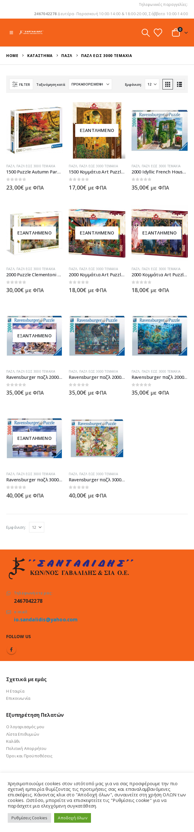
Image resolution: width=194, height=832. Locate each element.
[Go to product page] (34, 130)
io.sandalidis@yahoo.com (46, 619)
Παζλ (10, 166)
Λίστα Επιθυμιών (22, 734)
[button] (11, 32)
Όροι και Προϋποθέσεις (29, 756)
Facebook (11, 649)
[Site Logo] (31, 32)
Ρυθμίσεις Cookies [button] (29, 818)
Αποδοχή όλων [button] (72, 818)
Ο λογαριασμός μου (25, 726)
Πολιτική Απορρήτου (26, 748)
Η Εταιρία (15, 691)
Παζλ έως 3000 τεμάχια (35, 166)
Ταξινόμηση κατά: (51, 84)
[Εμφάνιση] (152, 84)
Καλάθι (13, 741)
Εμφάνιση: (133, 84)
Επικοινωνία (18, 698)
